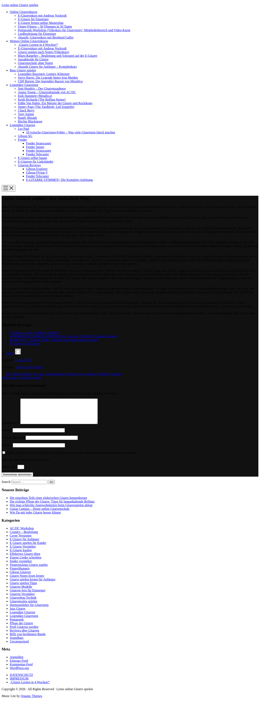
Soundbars (17, 642)
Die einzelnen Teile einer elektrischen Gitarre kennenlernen (48, 502)
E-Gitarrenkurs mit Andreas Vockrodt (42, 15)
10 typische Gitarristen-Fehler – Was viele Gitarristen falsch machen (70, 132)
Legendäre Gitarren (22, 125)
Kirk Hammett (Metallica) (35, 96)
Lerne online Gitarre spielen (20, 5)
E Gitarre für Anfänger (24, 544)
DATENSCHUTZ (21, 679)
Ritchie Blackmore (30, 121)
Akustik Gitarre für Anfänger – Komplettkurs (47, 66)
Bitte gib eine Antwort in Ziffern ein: (26, 464)
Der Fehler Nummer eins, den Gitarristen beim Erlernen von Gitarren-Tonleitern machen (63, 374)
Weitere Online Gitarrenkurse (29, 41)
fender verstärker (21, 566)
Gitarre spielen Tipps (28, 367)
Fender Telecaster (37, 154)
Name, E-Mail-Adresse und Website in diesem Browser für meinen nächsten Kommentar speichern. (71, 457)
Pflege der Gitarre (21, 628)
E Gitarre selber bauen (32, 158)
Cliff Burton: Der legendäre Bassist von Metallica (50, 81)
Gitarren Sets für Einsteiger (28, 595)
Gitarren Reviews (29, 165)
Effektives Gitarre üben (25, 558)
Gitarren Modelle (21, 591)
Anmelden (16, 662)
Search (6, 486)
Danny (9, 353)
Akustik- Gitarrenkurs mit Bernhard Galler (46, 37)
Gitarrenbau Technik (23, 602)
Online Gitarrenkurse (23, 12)
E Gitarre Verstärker (23, 551)
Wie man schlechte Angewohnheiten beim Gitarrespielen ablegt (51, 510)
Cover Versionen (20, 540)
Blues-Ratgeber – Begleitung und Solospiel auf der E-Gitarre (57, 55)
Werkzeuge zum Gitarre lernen (21, 377)
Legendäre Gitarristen (24, 85)
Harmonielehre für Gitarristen (29, 609)
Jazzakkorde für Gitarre (33, 59)
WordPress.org (19, 673)
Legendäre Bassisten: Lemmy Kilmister (44, 74)
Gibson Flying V (37, 172)
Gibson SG (25, 136)
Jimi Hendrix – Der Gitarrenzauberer (42, 88)
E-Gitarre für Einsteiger (33, 19)
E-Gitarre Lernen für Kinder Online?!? (35, 332)
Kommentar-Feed (21, 669)
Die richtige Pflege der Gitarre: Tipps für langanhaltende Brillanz (52, 506)
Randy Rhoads (27, 117)
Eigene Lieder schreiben (25, 562)
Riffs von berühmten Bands (28, 639)
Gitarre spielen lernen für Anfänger (32, 584)
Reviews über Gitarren (24, 635)
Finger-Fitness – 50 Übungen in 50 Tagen (45, 26)
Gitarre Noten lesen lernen (27, 580)
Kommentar (11, 428)
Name (7, 435)
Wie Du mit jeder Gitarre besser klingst (35, 517)
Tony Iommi (26, 114)
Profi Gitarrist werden (24, 631)
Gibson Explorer (37, 169)
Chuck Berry (26, 110)
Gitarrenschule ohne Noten (35, 63)
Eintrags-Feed (19, 665)
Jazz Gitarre (17, 613)
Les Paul (23, 128)
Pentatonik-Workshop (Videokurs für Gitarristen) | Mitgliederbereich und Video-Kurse (74, 30)
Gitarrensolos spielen (23, 606)
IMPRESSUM (19, 683)
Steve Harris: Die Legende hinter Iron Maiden (48, 77)
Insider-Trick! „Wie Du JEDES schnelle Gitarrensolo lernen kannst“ (54, 340)
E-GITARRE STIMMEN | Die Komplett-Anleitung (59, 180)
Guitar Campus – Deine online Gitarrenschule (39, 513)
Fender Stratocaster (38, 143)
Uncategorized (19, 646)
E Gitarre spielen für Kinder (28, 547)
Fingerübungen (19, 573)
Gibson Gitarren (20, 577)
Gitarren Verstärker (22, 599)
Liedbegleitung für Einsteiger (37, 33)
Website (7, 450)
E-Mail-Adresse (13, 442)
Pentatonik (17, 624)
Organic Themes (31, 701)
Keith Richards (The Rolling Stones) (42, 99)
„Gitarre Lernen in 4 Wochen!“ (38, 44)
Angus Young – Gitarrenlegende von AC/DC (47, 92)
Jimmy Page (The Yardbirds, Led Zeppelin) (46, 107)
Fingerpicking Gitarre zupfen (29, 569)
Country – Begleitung (24, 536)
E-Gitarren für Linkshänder (35, 161)
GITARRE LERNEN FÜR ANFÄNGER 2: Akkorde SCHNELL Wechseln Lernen (63, 336)
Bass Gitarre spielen (23, 70)
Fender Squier (35, 147)
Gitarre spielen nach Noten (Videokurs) (43, 52)
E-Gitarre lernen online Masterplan (40, 23)
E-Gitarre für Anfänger (25, 343)
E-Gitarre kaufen (21, 555)
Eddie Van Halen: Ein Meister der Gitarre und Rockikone (55, 103)
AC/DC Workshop (22, 533)
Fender (22, 139)
